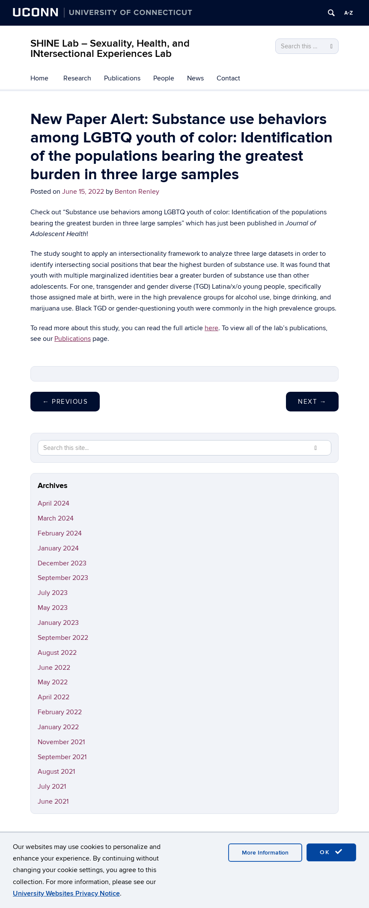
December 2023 (62, 563)
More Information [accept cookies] (265, 852)
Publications (122, 78)
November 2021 (61, 742)
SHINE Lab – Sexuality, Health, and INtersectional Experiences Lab (110, 48)
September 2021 (62, 757)
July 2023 (53, 593)
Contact (228, 78)
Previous (65, 401)
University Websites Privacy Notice (66, 893)
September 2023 (63, 578)
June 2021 (53, 801)
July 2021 (52, 786)
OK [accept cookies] (331, 852)
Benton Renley (137, 191)
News (195, 78)
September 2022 (63, 637)
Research (77, 78)
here (211, 328)
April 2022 (53, 697)
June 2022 (54, 667)
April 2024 (53, 503)
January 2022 (58, 727)
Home (39, 78)
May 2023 (53, 607)
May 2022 (53, 682)
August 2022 (57, 652)
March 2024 (56, 518)
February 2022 (60, 712)
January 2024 (58, 548)
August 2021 (56, 771)
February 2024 (60, 533)
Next (312, 401)
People (163, 78)
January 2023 (58, 622)
